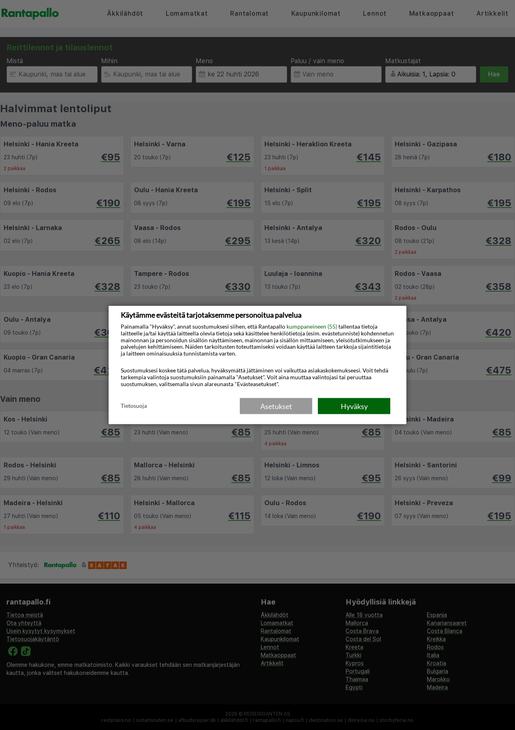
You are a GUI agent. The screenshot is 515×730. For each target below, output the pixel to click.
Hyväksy (354, 405)
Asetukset (276, 405)
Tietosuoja (134, 405)
